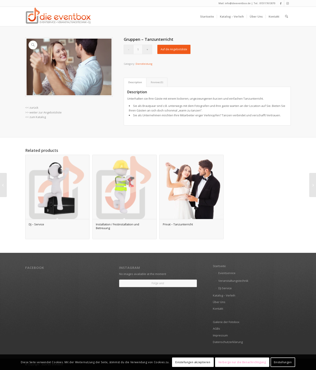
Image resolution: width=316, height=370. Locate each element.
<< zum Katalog (35, 117)
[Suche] (286, 16)
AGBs (216, 328)
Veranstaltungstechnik (233, 281)
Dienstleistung (144, 63)
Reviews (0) (157, 82)
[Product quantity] (138, 49)
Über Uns (219, 302)
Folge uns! (158, 283)
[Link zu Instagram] (287, 3)
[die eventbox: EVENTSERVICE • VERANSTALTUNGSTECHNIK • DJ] (58, 16)
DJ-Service (225, 288)
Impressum (220, 335)
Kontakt (218, 309)
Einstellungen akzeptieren (192, 362)
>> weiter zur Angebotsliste (43, 112)
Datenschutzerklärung (228, 342)
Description (135, 82)
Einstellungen (283, 362)
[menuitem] (207, 16)
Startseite (219, 266)
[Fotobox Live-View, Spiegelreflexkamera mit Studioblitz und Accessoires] (312, 185)
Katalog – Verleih (224, 295)
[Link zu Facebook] (281, 3)
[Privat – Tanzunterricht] (3, 185)
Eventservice (226, 273)
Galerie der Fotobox (226, 322)
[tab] (135, 82)
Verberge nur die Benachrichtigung (242, 362)
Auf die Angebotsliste (174, 49)
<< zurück (31, 108)
